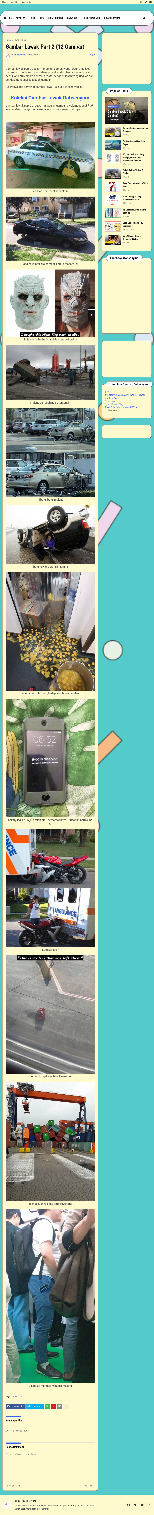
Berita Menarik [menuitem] (92, 18)
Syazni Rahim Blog (114, 404)
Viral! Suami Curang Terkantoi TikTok (132, 238)
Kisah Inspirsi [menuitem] (55, 18)
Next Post (88, 1485)
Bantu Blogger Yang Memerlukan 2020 (132, 198)
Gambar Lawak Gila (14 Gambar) (121, 113)
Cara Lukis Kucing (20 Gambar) (133, 224)
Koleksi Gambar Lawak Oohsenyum (50, 98)
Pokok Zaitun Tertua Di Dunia (133, 172)
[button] (144, 18)
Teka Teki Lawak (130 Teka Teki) (135, 185)
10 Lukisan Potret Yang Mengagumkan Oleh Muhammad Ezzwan (133, 157)
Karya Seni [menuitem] (72, 18)
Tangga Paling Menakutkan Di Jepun (135, 130)
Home (4, 2)
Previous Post (14, 1485)
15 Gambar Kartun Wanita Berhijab (134, 211)
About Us (14, 2)
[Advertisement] (126, 58)
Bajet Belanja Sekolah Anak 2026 (121, 407)
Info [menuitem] (42, 18)
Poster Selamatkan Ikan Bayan (134, 143)
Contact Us (26, 2)
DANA (108, 392)
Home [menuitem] (32, 18)
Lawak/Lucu (20, 40)
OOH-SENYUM (14, 18)
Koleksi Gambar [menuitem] (112, 18)
